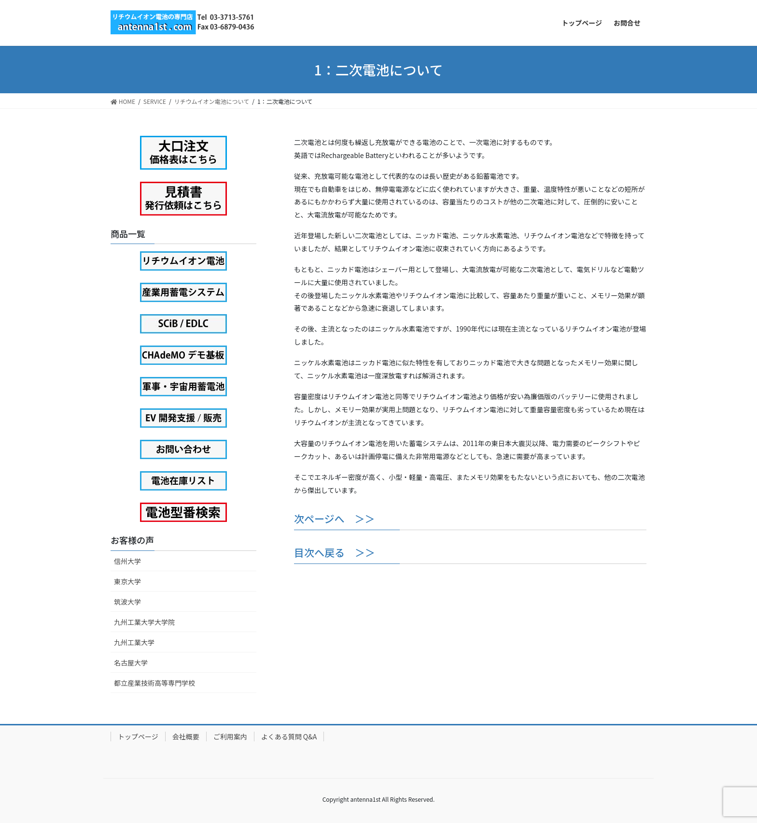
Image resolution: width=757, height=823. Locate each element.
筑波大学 (127, 601)
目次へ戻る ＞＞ (334, 552)
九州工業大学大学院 (144, 622)
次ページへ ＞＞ (334, 518)
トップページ (138, 736)
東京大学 (127, 581)
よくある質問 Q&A (289, 736)
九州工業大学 (134, 642)
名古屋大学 (131, 662)
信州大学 (127, 561)
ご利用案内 (230, 736)
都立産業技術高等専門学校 (154, 683)
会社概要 (185, 736)
